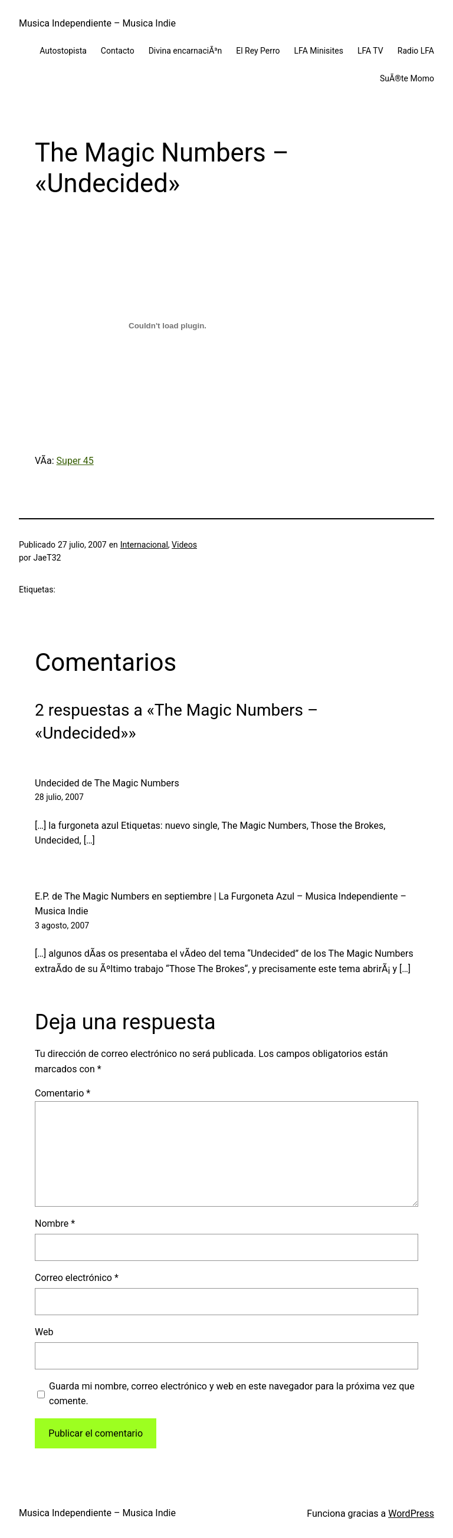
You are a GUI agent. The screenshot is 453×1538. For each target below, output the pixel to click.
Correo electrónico (77, 1277)
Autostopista (63, 50)
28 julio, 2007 (59, 797)
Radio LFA (416, 50)
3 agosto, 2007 (62, 925)
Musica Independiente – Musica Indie (97, 23)
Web (44, 1332)
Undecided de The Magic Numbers (107, 783)
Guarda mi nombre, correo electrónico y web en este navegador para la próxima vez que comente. (232, 1394)
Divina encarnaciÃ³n (185, 50)
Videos (184, 544)
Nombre (55, 1223)
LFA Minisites (318, 50)
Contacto (117, 50)
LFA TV (370, 50)
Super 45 (75, 460)
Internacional (144, 544)
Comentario (62, 1093)
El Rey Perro (258, 50)
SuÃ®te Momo (407, 78)
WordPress (411, 1513)
